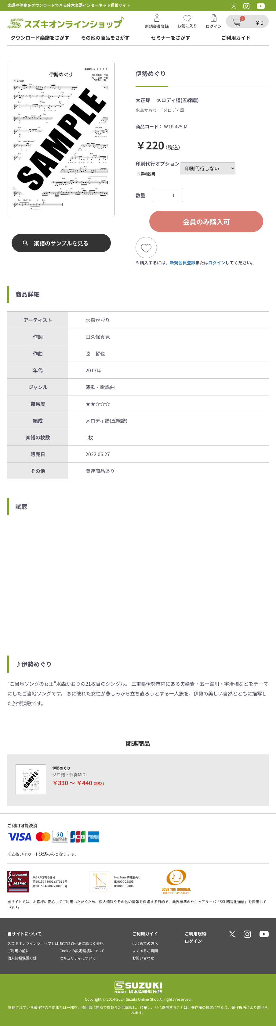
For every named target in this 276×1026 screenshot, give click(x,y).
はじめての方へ (145, 943)
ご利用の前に (18, 950)
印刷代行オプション (158, 163)
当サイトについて (24, 934)
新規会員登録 (182, 262)
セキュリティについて (78, 957)
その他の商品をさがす (105, 37)
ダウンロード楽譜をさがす (40, 37)
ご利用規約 (195, 934)
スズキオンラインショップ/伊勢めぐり (65, 22)
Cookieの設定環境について (82, 950)
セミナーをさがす (170, 37)
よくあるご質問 (145, 950)
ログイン (216, 262)
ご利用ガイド (236, 37)
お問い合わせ (143, 957)
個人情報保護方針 (22, 957)
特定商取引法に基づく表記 (81, 943)
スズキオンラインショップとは (33, 943)
